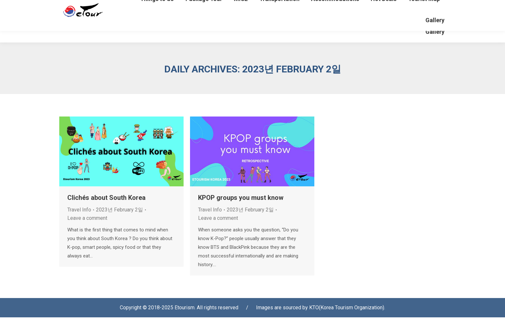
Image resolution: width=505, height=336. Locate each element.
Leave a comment (87, 237)
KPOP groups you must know (240, 216)
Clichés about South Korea (106, 216)
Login (347, 9)
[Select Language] (420, 8)
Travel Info (79, 228)
